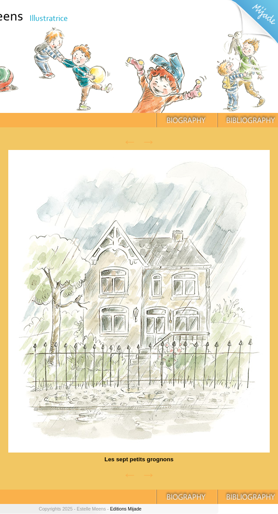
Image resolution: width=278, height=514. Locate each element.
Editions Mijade (125, 508)
